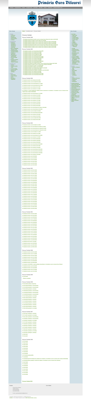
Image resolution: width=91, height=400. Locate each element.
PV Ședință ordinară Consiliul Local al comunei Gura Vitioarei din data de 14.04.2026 (39, 42)
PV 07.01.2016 (25, 341)
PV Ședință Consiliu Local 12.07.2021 (29, 227)
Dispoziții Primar (75, 49)
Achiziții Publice (75, 37)
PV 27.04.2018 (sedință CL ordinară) (29, 301)
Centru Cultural (14, 75)
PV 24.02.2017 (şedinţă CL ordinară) (29, 332)
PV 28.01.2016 (25, 344)
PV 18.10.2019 (25, 276)
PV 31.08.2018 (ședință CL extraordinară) (30, 294)
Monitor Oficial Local (75, 95)
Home (23, 31)
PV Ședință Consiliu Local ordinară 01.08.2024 (31, 98)
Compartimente (18, 7)
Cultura (23, 7)
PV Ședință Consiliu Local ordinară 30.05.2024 (31, 103)
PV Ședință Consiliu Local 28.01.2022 (29, 206)
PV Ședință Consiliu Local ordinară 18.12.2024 (31, 80)
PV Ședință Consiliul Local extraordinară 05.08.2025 (33, 61)
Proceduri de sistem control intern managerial (75, 93)
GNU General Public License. (31, 397)
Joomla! (10, 397)
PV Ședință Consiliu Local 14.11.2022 (29, 175)
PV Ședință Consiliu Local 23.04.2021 (29, 236)
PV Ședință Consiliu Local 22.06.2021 (29, 229)
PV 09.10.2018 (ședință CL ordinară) (29, 288)
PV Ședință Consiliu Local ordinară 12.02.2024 (31, 114)
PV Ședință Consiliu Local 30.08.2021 (29, 220)
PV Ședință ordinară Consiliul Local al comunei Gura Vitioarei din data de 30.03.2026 (39, 43)
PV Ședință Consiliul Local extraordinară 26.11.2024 (32, 85)
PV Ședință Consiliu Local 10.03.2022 (29, 201)
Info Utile (40, 7)
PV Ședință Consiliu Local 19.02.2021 (29, 243)
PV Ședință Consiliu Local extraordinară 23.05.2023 (32, 149)
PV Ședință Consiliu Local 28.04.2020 (29, 262)
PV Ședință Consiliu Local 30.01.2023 (29, 161)
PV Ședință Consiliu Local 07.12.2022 (29, 171)
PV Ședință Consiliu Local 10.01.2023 (29, 164)
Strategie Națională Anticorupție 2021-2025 (75, 86)
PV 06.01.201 (24, 334)
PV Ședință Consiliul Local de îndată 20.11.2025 (32, 54)
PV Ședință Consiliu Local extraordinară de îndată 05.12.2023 (34, 128)
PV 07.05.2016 (25, 353)
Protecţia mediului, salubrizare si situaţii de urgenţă (14, 60)
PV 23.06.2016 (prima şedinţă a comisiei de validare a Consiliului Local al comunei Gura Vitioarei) (41, 360)
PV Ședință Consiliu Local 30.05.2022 (29, 191)
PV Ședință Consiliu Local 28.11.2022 (29, 173)
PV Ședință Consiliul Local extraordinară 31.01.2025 (33, 73)
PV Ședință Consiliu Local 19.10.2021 (29, 215)
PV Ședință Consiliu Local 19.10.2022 (29, 178)
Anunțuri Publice (75, 38)
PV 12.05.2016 (25, 356)
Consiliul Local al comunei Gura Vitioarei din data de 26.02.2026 (43, 46)
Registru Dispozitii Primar (74, 101)
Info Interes (74, 43)
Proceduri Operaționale (75, 89)
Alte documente (75, 64)
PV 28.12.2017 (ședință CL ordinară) (29, 313)
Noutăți (73, 48)
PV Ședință (25, 47)
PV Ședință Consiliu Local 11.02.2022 (29, 204)
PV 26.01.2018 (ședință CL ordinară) (29, 306)
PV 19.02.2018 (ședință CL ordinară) (29, 304)
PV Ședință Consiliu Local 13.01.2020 (29, 271)
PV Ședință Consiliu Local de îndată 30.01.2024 (31, 117)
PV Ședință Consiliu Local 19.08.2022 (29, 182)
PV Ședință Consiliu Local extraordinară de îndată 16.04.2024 (34, 107)
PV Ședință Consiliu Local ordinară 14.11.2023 (31, 133)
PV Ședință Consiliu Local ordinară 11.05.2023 (31, 154)
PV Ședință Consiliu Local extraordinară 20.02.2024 (32, 112)
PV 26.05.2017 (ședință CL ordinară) (29, 325)
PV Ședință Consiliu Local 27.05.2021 (29, 232)
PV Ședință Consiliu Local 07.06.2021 (29, 231)
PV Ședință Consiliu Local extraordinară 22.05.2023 (32, 150)
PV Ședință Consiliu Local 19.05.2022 (29, 192)
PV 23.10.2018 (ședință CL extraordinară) (30, 287)
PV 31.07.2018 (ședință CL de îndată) (29, 295)
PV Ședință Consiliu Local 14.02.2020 (29, 267)
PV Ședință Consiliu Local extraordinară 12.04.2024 (32, 109)
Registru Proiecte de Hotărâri (75, 97)
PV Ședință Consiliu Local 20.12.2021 (29, 213)
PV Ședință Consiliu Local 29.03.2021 (29, 238)
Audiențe (12, 39)
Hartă (73, 69)
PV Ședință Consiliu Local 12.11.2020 (29, 257)
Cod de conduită (75, 56)
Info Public (35, 7)
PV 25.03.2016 (25, 349)
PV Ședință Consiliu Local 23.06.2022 (29, 187)
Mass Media (74, 70)
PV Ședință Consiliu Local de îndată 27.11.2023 (31, 131)
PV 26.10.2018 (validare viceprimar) (29, 283)
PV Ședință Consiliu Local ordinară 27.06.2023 (31, 147)
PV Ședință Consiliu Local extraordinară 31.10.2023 (32, 135)
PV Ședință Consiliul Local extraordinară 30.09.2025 (33, 57)
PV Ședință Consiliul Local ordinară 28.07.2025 (32, 62)
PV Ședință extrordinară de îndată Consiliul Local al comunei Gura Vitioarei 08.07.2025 (40, 63)
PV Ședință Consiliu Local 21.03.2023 (29, 157)
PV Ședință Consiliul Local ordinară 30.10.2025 (32, 55)
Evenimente (13, 74)
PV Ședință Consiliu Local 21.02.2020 (29, 265)
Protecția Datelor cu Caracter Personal (75, 91)
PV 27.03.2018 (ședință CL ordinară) (29, 302)
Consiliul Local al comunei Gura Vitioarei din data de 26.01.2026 (43, 47)
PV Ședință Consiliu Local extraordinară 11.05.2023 (32, 152)
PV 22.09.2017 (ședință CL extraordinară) (30, 318)
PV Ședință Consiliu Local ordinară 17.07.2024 (31, 100)
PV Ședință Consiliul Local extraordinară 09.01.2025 (33, 74)
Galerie (73, 71)
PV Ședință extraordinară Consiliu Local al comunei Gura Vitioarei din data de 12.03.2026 (40, 44)
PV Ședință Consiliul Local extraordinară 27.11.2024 (32, 83)
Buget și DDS (74, 45)
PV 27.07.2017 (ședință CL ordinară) (29, 322)
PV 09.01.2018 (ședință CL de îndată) (29, 308)
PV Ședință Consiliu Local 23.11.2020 (29, 255)
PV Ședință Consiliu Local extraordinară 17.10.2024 (32, 93)
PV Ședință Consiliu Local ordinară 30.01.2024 (31, 119)
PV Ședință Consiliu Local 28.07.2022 (29, 184)
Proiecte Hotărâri (14, 69)
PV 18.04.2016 (25, 351)
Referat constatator (27, 278)
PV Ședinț (25, 46)
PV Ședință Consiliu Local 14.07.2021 (29, 225)
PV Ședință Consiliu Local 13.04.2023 (29, 156)
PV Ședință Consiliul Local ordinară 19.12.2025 (32, 52)
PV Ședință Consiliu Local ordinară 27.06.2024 (31, 102)
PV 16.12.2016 (25, 372)
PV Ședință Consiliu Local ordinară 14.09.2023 (31, 140)
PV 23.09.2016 (25, 365)
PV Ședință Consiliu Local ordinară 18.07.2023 (31, 145)
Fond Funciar (73, 87)
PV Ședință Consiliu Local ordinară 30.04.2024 (31, 105)
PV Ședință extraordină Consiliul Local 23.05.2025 (33, 66)
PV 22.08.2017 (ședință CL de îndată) (29, 320)
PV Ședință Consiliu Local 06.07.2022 (29, 185)
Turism (45, 7)
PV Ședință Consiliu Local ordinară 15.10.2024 (31, 95)
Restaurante (74, 79)
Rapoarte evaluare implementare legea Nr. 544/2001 (76, 58)
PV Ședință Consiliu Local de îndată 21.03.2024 (31, 110)
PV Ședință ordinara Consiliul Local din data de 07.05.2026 (34, 40)
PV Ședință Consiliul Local (28, 67)
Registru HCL (74, 99)
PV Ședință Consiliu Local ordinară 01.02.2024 (31, 116)
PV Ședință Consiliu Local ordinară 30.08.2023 (31, 142)
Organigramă (13, 37)
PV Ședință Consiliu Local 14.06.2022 (29, 189)
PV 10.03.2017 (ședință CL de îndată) (29, 330)
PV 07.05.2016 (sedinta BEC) (27, 355)
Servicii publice (14, 38)
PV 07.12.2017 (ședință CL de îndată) (29, 315)
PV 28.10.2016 (25, 367)
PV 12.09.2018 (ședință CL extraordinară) (30, 292)
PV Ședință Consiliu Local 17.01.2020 (29, 269)
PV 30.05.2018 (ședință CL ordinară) (29, 299)
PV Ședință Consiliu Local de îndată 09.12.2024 (31, 81)
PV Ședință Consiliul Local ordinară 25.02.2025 (32, 72)
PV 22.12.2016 (25, 374)
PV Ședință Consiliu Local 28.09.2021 (29, 217)
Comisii (12, 64)
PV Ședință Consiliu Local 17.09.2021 (29, 218)
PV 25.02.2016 (25, 348)
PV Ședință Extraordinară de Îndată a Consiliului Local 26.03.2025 (36, 70)
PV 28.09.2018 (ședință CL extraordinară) (30, 290)
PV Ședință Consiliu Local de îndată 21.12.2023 (31, 124)
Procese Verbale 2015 (27, 381)
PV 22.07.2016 (25, 362)
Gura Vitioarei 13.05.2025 (42, 67)
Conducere (13, 35)
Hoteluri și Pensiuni (76, 78)
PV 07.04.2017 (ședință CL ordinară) (29, 327)
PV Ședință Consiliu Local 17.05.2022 (29, 194)
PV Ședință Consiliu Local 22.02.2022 (29, 203)
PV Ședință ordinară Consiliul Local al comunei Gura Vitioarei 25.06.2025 (37, 64)
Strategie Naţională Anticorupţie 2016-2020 (75, 84)
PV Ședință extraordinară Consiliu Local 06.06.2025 (33, 65)
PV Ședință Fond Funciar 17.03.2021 (29, 241)
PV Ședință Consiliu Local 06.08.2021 (29, 224)
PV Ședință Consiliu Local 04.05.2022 (29, 196)
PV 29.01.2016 (25, 346)
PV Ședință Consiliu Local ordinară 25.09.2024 (31, 96)
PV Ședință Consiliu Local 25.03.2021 (29, 239)
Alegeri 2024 (74, 35)
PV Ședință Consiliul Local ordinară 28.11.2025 (32, 53)
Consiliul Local (29, 7)
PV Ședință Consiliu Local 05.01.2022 (29, 208)
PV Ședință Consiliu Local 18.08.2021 (29, 222)
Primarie (11, 7)
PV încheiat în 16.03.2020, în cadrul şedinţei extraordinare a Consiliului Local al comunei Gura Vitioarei (42, 264)
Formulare (74, 36)
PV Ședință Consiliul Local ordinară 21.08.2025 (32, 60)
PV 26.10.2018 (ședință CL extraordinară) (30, 285)
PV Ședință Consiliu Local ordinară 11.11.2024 (31, 88)
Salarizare (75, 46)
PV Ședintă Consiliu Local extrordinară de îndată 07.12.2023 (34, 126)
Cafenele (74, 80)
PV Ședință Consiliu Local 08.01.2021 (29, 246)
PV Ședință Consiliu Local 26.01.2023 (29, 163)
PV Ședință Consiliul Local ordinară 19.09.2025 (32, 58)
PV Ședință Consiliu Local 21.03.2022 (29, 199)
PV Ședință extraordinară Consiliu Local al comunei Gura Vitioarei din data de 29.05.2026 (40, 39)
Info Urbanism (75, 44)
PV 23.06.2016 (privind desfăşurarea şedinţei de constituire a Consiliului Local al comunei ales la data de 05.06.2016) (45, 358)
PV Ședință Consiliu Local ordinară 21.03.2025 (32, 71)
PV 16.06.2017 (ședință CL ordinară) (29, 323)
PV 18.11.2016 (25, 369)
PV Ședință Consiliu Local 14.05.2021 (29, 234)
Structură (13, 36)
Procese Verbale (14, 68)
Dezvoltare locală (75, 52)
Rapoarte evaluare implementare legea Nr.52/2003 (76, 61)
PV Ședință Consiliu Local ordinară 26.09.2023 (31, 138)
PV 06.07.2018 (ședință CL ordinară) (29, 297)
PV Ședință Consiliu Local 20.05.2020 (29, 260)
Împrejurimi (74, 81)
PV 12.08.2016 (25, 363)
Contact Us (50, 7)
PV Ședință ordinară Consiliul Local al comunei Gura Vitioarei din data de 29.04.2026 (39, 41)
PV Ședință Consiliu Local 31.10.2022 (29, 177)
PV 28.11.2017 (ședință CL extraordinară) (30, 316)
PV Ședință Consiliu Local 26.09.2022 (29, 180)
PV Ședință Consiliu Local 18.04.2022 (29, 197)
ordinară (29, 46)
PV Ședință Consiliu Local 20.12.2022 (29, 170)
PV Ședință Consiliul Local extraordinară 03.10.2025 (33, 56)
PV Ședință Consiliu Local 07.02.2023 (29, 159)
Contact (73, 72)
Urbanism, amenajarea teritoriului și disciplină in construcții (13, 45)
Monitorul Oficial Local (58, 7)
